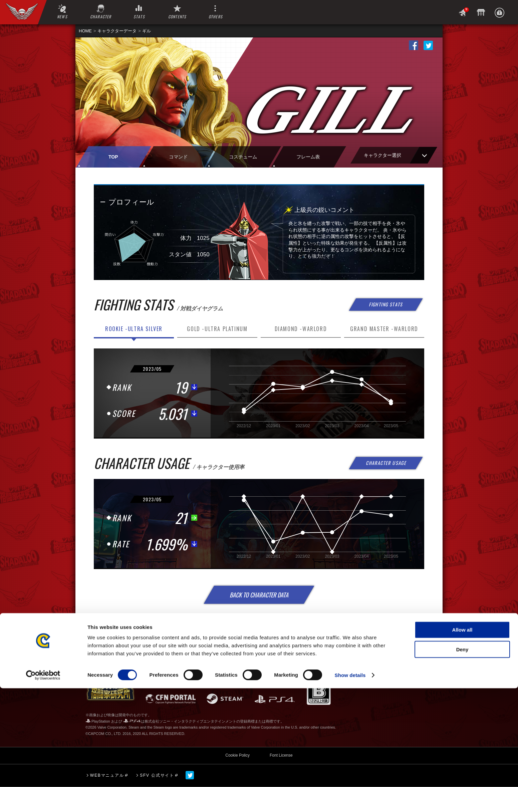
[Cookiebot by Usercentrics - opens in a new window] (43, 774)
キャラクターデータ (117, 30)
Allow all (462, 728)
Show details (350, 774)
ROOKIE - (134, 329)
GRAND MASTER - (384, 329)
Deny (462, 748)
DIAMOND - (301, 329)
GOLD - (217, 329)
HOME (85, 30)
